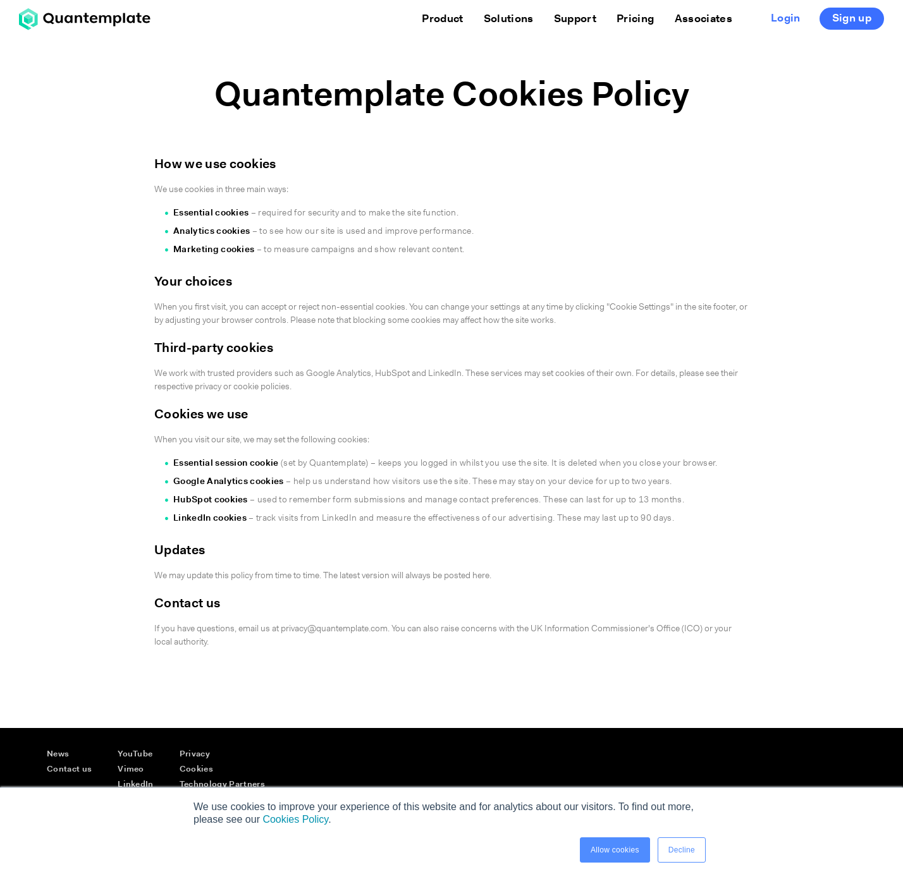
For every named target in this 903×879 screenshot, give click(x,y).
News (58, 754)
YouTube (135, 754)
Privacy (195, 754)
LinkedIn (136, 784)
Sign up (851, 18)
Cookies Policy (295, 819)
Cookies (196, 769)
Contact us (69, 769)
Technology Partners (222, 784)
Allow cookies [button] (615, 850)
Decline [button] (681, 850)
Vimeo (131, 769)
